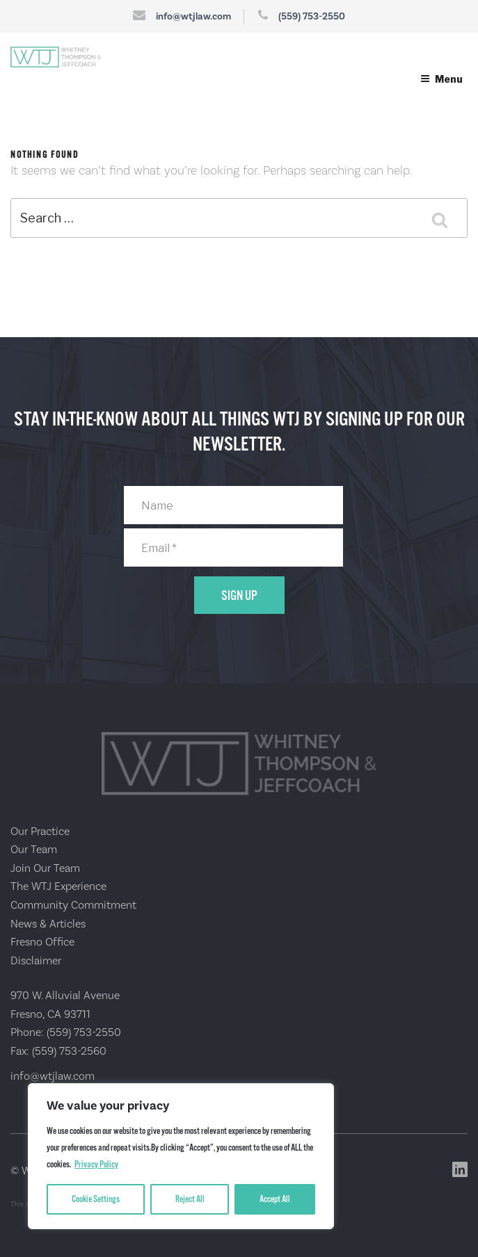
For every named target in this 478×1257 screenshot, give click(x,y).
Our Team (33, 850)
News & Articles (48, 924)
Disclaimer (35, 961)
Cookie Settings (96, 1199)
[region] (181, 1156)
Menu (441, 79)
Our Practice (40, 831)
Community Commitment (73, 905)
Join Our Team (45, 868)
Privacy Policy (96, 1164)
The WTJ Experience (58, 886)
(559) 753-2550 (311, 16)
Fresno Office (42, 942)
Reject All (190, 1199)
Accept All (275, 1199)
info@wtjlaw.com (193, 16)
